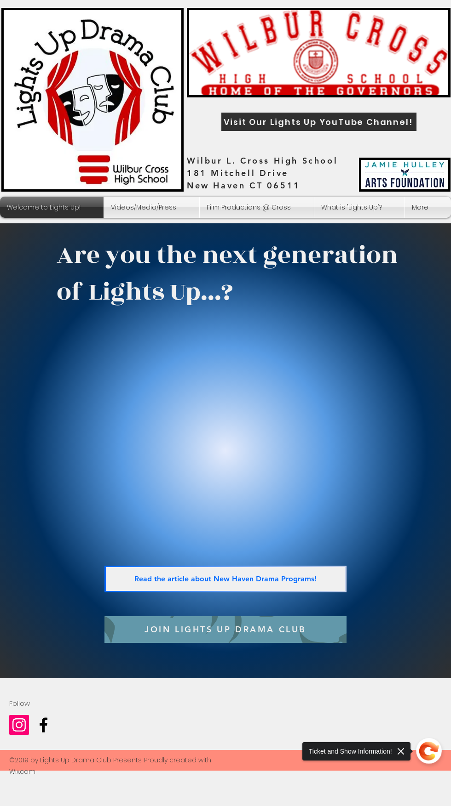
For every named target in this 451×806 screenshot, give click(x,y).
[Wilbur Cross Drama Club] (43, 725)
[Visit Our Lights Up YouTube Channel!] (318, 122)
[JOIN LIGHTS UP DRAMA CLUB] (225, 629)
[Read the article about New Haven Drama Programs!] (225, 579)
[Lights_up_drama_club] (19, 725)
